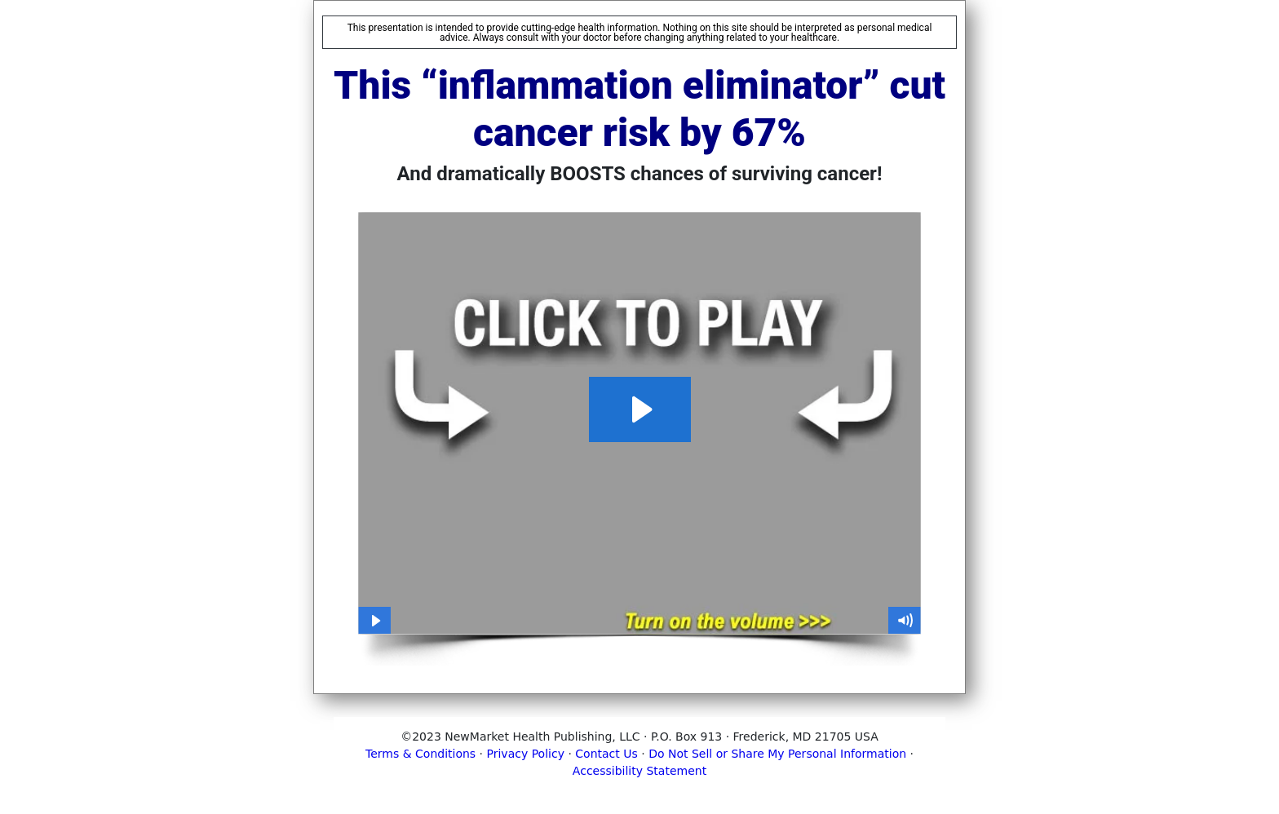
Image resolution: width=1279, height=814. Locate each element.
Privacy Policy (525, 753)
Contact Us (606, 753)
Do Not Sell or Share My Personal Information (777, 753)
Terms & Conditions (420, 753)
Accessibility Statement (639, 770)
